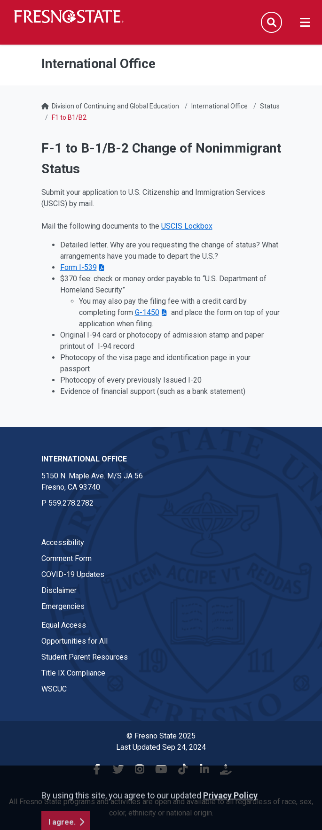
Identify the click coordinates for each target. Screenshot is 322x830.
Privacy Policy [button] (230, 823)
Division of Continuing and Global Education (115, 106)
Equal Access (63, 625)
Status (270, 106)
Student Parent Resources (84, 657)
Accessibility (62, 542)
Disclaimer (59, 590)
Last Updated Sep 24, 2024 (161, 747)
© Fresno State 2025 (161, 735)
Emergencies (63, 606)
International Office (219, 106)
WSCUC (54, 688)
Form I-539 (78, 267)
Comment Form (66, 558)
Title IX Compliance (73, 673)
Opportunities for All (74, 641)
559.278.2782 (71, 503)
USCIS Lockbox (186, 226)
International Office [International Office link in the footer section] (84, 458)
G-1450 (147, 312)
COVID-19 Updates (72, 574)
